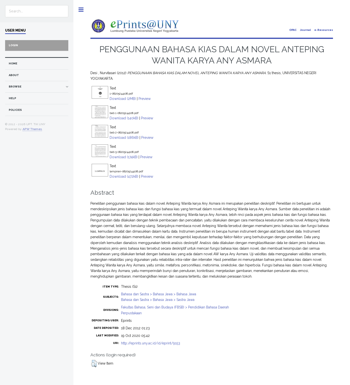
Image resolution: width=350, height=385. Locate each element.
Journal (305, 30)
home (13, 63)
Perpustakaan (131, 313)
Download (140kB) (124, 118)
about (14, 75)
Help (12, 98)
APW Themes (32, 129)
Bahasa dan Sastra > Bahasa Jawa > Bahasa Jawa (158, 294)
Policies (15, 110)
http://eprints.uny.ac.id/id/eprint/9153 (150, 343)
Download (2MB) (123, 99)
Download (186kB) (124, 138)
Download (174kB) (124, 157)
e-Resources (323, 30)
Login (13, 45)
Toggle (81, 9)
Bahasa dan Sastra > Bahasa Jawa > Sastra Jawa (157, 300)
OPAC (293, 30)
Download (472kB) (124, 176)
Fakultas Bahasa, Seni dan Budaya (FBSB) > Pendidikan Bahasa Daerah (175, 307)
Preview (145, 99)
